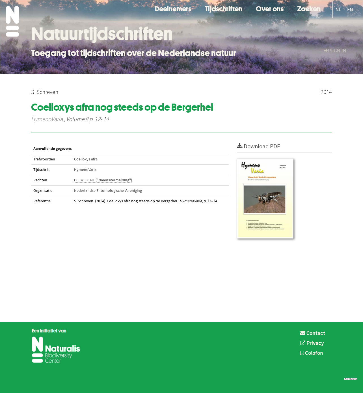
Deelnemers (173, 8)
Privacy (312, 343)
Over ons (270, 8)
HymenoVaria (47, 119)
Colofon (311, 353)
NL (339, 10)
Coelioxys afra (86, 159)
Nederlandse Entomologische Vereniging (108, 190)
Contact (312, 333)
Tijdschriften (223, 8)
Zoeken (309, 8)
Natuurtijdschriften (102, 34)
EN (350, 10)
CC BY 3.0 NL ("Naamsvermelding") (103, 180)
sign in (335, 51)
